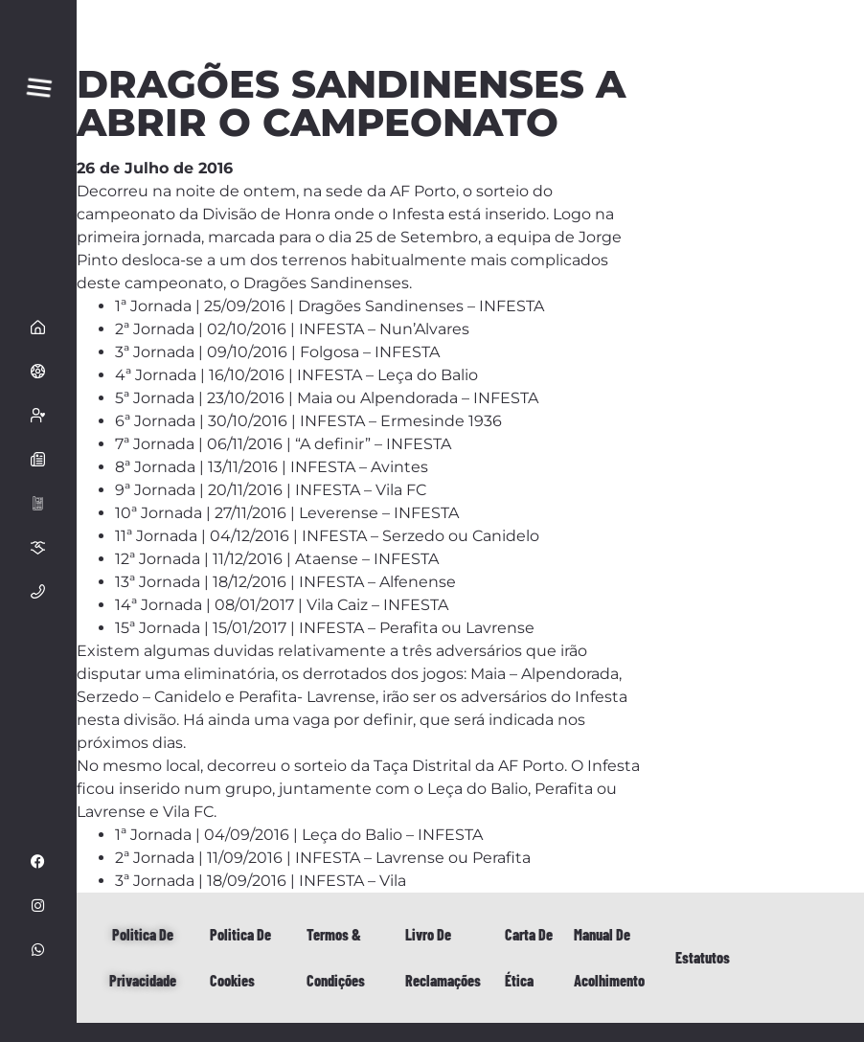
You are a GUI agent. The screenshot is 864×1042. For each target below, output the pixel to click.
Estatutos (702, 957)
